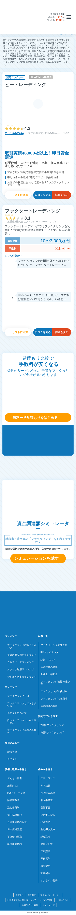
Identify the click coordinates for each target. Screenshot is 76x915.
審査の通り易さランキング (21, 654)
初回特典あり (48, 793)
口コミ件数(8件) (13, 255)
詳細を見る (61, 194)
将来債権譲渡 (14, 829)
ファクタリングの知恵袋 (54, 645)
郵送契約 (45, 873)
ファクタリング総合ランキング (21, 646)
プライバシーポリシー (50, 895)
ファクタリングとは (18, 696)
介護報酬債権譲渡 (17, 822)
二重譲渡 (45, 851)
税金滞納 (45, 822)
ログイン (12, 759)
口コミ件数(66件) (14, 133)
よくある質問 (46, 900)
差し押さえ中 (48, 829)
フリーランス (48, 778)
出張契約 (45, 866)
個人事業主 (47, 800)
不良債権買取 (14, 836)
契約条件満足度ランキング (21, 676)
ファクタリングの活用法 (54, 698)
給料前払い (13, 785)
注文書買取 (13, 807)
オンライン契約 (49, 880)
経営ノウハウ (48, 659)
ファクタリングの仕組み (54, 691)
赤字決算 (45, 785)
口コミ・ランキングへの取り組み (21, 721)
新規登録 (12, 751)
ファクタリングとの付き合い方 (21, 704)
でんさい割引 (14, 778)
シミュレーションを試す (36, 558)
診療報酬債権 (14, 844)
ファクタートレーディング (32, 210)
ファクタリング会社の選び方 (55, 682)
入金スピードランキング (20, 662)
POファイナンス (50, 652)
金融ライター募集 (30, 905)
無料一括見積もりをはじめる (35, 418)
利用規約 (32, 895)
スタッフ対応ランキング (20, 669)
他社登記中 (47, 844)
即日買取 (45, 858)
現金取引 (45, 836)
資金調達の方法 (49, 706)
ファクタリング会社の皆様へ (21, 731)
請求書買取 (13, 800)
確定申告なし (48, 814)
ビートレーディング (25, 84)
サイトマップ (48, 905)
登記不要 (45, 807)
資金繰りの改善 (49, 667)
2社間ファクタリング (52, 725)
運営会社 (20, 895)
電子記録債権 (14, 814)
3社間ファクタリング (52, 732)
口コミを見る (43, 194)
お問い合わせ (63, 900)
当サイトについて (17, 713)
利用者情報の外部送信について (21, 900)
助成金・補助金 (49, 674)
